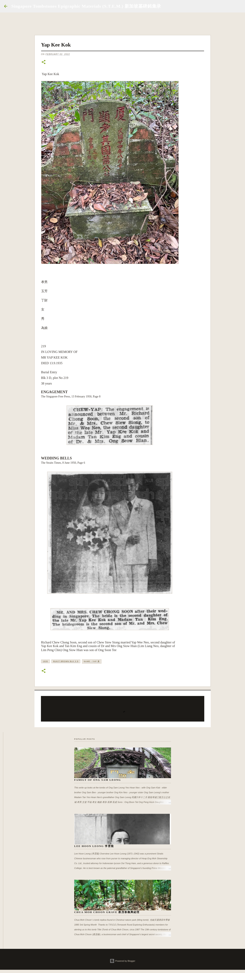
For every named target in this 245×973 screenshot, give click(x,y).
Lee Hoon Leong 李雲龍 (94, 846)
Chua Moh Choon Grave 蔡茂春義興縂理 (107, 912)
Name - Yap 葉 (92, 661)
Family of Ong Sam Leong (97, 779)
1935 (45, 661)
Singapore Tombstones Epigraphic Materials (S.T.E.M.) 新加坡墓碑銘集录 (86, 6)
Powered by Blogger (122, 961)
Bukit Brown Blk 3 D (65, 661)
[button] (43, 62)
